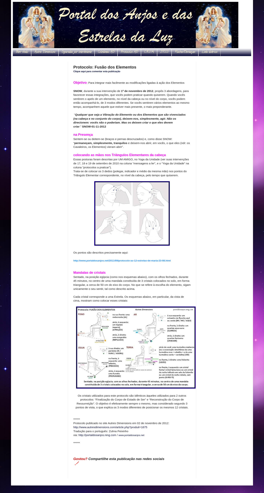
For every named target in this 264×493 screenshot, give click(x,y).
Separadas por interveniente (76, 52)
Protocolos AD (129, 52)
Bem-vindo (22, 52)
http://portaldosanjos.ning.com (97, 435)
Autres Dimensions (44, 52)
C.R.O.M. (149, 52)
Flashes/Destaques (185, 52)
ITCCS (164, 52)
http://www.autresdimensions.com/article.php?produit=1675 (110, 427)
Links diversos (209, 52)
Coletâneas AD (106, 52)
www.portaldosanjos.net (131, 435)
